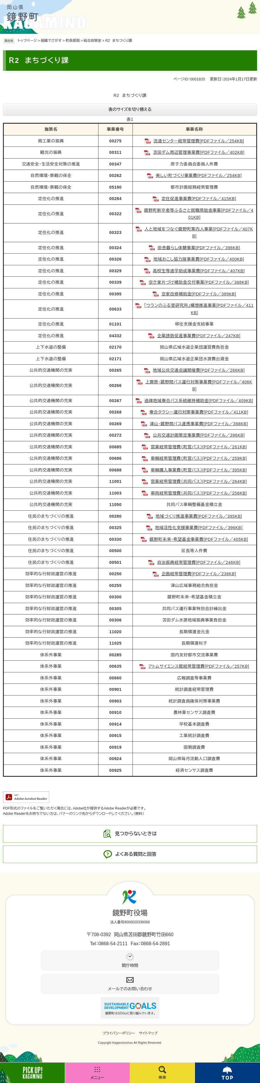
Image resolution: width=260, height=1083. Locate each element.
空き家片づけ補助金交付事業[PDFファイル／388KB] (199, 282)
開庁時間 (130, 965)
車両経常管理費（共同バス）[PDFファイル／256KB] (199, 493)
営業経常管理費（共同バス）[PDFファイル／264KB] (199, 481)
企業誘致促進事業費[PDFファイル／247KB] (198, 335)
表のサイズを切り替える (130, 109)
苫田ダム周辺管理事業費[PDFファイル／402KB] (198, 152)
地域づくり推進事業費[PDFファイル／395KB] (199, 516)
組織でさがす (51, 41)
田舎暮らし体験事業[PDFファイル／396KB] (199, 247)
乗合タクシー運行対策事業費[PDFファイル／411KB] (198, 412)
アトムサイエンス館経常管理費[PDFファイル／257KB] (198, 666)
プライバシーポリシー (119, 1033)
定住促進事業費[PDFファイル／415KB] (199, 198)
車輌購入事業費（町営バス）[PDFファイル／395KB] (199, 470)
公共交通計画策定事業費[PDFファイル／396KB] (199, 435)
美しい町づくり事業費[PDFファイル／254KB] (199, 175)
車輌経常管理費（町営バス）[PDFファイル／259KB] (199, 458)
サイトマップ (148, 1033)
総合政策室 (92, 41)
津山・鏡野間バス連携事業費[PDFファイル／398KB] (199, 423)
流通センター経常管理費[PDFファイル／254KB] (199, 141)
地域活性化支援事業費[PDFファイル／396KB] (199, 527)
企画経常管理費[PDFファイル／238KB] (199, 573)
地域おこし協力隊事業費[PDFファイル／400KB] (198, 259)
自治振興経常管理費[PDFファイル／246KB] (198, 562)
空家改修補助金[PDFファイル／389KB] (199, 294)
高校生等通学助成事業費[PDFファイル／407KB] (199, 270)
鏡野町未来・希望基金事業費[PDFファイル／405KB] (198, 539)
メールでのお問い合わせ (130, 988)
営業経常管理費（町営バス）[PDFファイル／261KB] (199, 447)
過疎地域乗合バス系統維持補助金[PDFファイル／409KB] (199, 400)
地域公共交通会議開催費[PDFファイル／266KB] (199, 370)
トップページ (27, 41)
